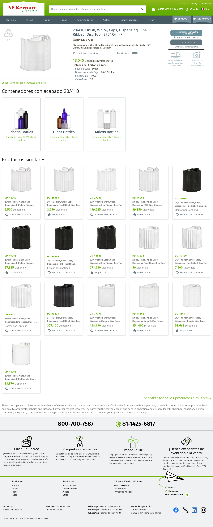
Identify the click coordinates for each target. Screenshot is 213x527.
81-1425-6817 (135, 423)
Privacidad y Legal (123, 491)
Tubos (46, 19)
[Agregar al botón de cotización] (186, 33)
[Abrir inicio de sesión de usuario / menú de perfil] (192, 9)
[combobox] (95, 9)
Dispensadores (129, 19)
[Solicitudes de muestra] (167, 9)
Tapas (63, 19)
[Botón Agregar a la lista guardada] (186, 42)
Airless (107, 19)
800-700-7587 (76, 423)
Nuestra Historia (122, 485)
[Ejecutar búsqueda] (143, 9)
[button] (206, 9)
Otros (151, 19)
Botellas (11, 19)
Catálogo (194, 3)
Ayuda (185, 3)
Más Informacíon (177, 494)
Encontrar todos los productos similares (25, 83)
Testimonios (120, 488)
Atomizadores (85, 19)
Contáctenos (206, 3)
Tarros (29, 19)
